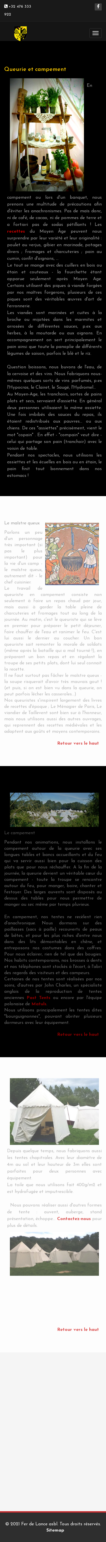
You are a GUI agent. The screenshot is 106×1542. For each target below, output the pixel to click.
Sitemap (55, 1530)
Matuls (38, 1003)
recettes (16, 231)
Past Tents (38, 996)
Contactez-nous (74, 1218)
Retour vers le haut (78, 742)
